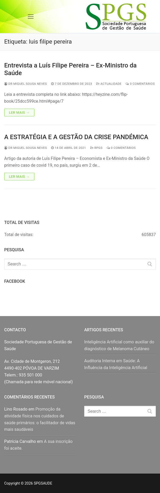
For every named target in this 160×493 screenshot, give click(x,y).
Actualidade (108, 84)
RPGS (96, 148)
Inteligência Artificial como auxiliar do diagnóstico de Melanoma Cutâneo (119, 345)
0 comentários (140, 84)
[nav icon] (30, 16)
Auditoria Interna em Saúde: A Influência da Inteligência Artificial (115, 364)
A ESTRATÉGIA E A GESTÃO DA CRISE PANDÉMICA (76, 137)
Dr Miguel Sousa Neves (25, 84)
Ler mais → (19, 112)
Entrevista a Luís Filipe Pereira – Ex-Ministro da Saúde (70, 69)
